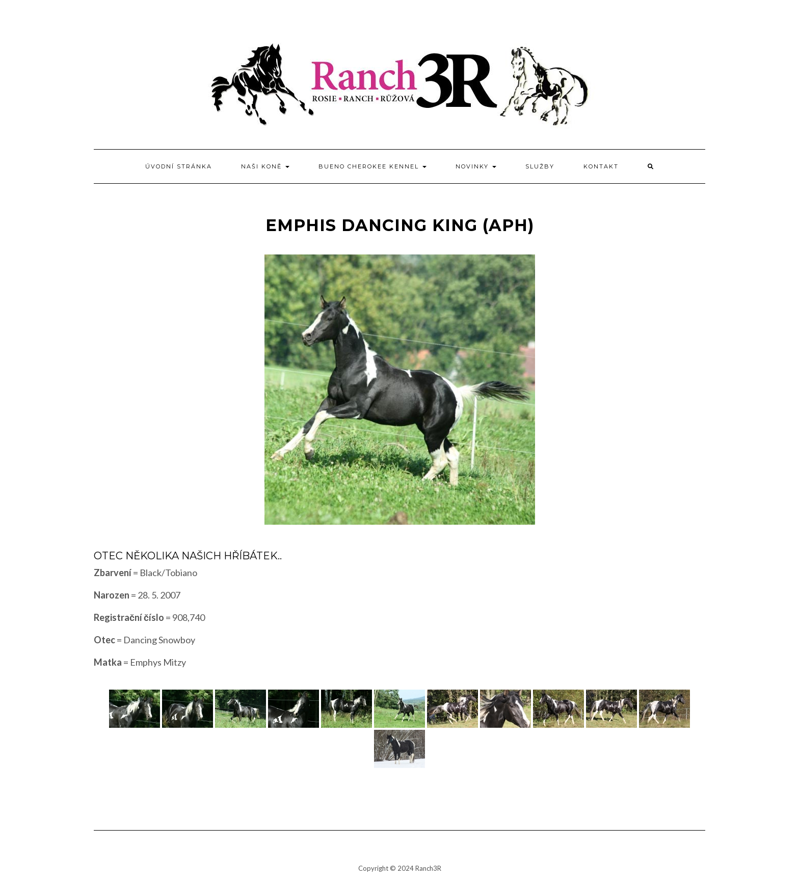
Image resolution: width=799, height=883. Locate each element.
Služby (539, 166)
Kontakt (601, 166)
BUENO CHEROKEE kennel (372, 166)
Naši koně (265, 166)
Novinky (476, 166)
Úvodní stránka (178, 166)
